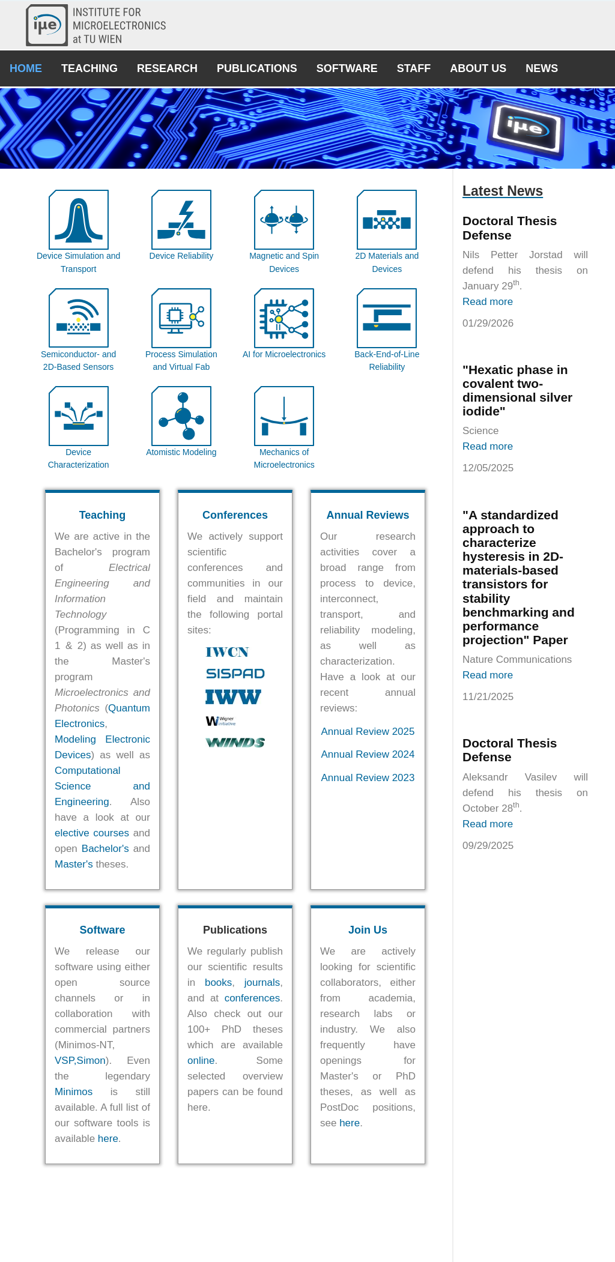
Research (167, 68)
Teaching (89, 68)
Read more (487, 301)
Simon (91, 1060)
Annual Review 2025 (368, 731)
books (218, 982)
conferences (252, 998)
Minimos (73, 1091)
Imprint (359, 1236)
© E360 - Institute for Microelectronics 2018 (307, 1247)
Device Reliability (182, 256)
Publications (257, 68)
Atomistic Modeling (181, 452)
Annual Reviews (367, 515)
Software (347, 68)
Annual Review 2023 (368, 777)
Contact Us (263, 1236)
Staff (414, 68)
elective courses (92, 833)
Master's (74, 864)
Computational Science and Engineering (102, 786)
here (108, 1138)
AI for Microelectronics (284, 354)
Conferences (235, 515)
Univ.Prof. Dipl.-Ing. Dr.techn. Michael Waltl (332, 1224)
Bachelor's (105, 848)
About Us (478, 68)
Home (26, 68)
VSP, (66, 1060)
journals (262, 982)
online (200, 1060)
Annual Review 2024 (368, 754)
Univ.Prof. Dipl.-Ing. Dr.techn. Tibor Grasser (319, 1212)
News (542, 68)
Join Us (367, 930)
